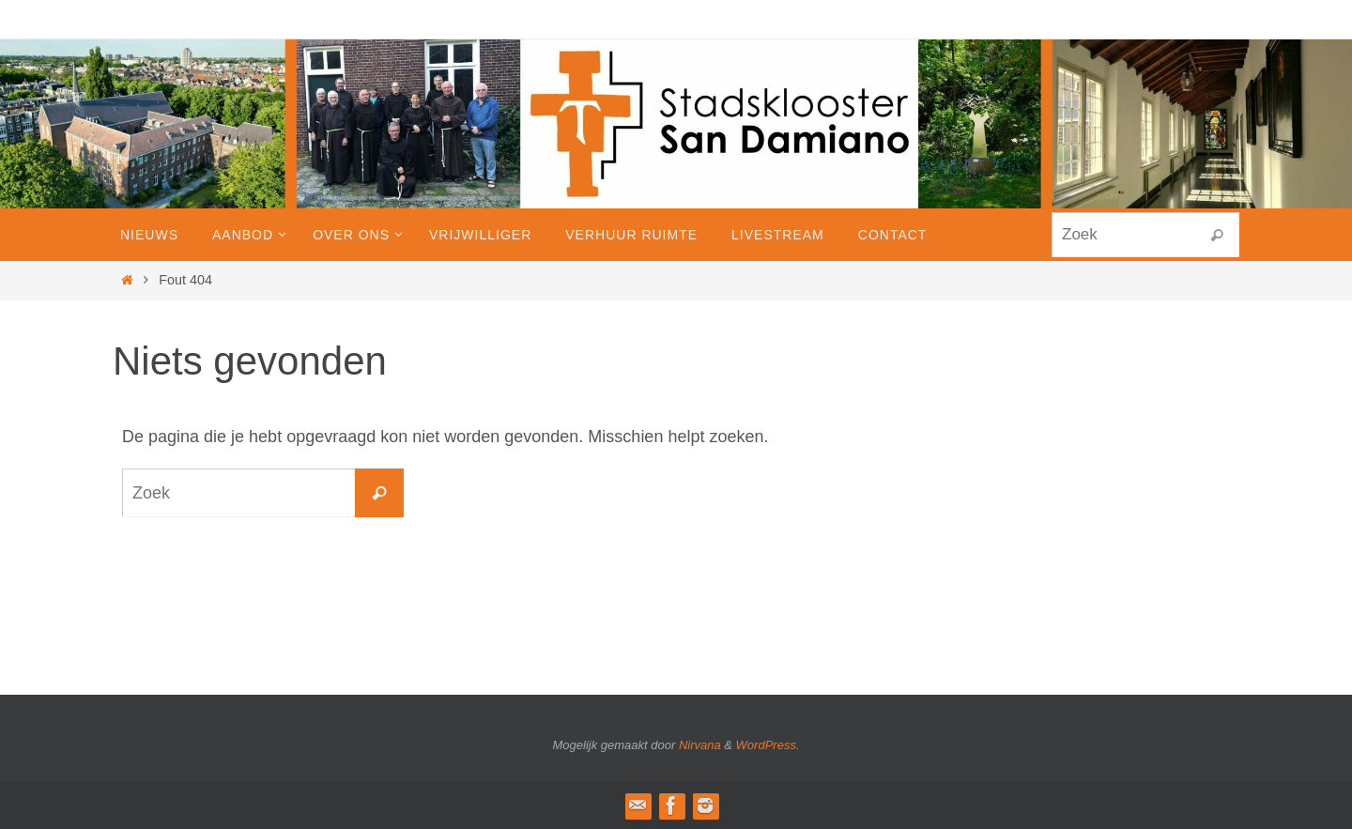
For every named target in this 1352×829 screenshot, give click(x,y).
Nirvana (700, 745)
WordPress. (768, 745)
